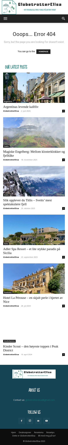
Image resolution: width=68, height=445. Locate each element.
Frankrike (7, 292)
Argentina (8, 101)
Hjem (13, 432)
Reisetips (50, 432)
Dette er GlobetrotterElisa (23, 435)
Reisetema (38, 432)
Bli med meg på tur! (47, 435)
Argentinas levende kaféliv (21, 107)
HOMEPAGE (43, 52)
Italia (6, 244)
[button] (5, 18)
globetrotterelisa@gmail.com (40, 399)
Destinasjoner (25, 432)
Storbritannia (9, 341)
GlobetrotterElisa (11, 111)
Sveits (6, 146)
